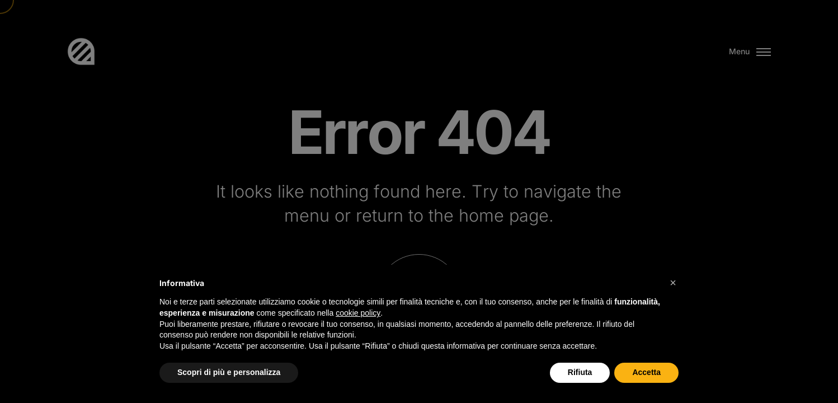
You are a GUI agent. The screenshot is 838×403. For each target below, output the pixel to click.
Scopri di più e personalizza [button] (228, 372)
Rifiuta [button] (580, 372)
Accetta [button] (646, 372)
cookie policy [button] (358, 312)
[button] (673, 283)
